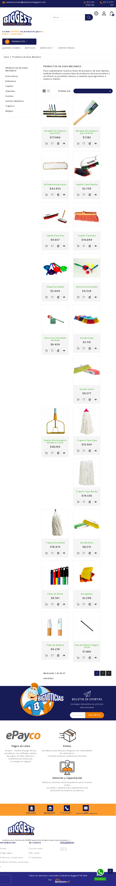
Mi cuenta (35, 853)
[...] (69, 840)
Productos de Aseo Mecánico (16, 69)
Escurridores (11, 76)
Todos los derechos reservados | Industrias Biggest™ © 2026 (58, 875)
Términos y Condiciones (12, 857)
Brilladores (10, 81)
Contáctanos (36, 857)
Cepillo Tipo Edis (87, 235)
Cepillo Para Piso (55, 235)
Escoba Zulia (86, 338)
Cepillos (9, 86)
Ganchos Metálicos (14, 101)
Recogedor (87, 594)
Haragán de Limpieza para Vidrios (87, 132)
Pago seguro (7, 853)
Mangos (9, 111)
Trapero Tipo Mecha (87, 491)
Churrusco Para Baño (87, 287)
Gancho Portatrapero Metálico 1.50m (55, 441)
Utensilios (10, 91)
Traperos (9, 106)
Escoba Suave (87, 389)
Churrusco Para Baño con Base (55, 339)
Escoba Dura (86, 542)
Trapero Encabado (55, 542)
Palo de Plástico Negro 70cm (87, 646)
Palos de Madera (55, 645)
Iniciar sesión (37, 848)
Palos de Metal (55, 594)
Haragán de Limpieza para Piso (55, 132)
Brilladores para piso (55, 184)
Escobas (9, 96)
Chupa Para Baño (55, 287)
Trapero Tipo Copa (87, 440)
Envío (4, 848)
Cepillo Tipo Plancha (87, 184)
